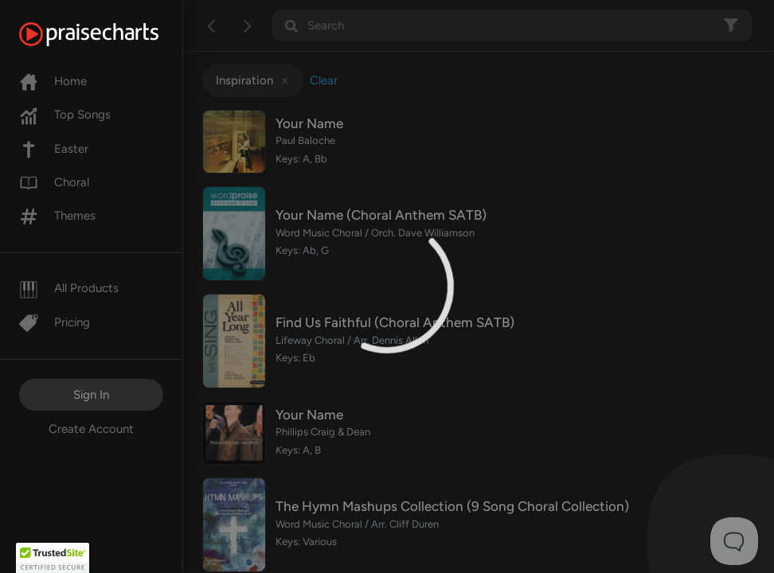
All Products (69, 288)
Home (53, 81)
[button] (52, 558)
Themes (57, 216)
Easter (53, 149)
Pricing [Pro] (54, 322)
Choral (54, 182)
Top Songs (65, 114)
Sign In (91, 395)
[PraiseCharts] (108, 34)
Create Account (91, 429)
